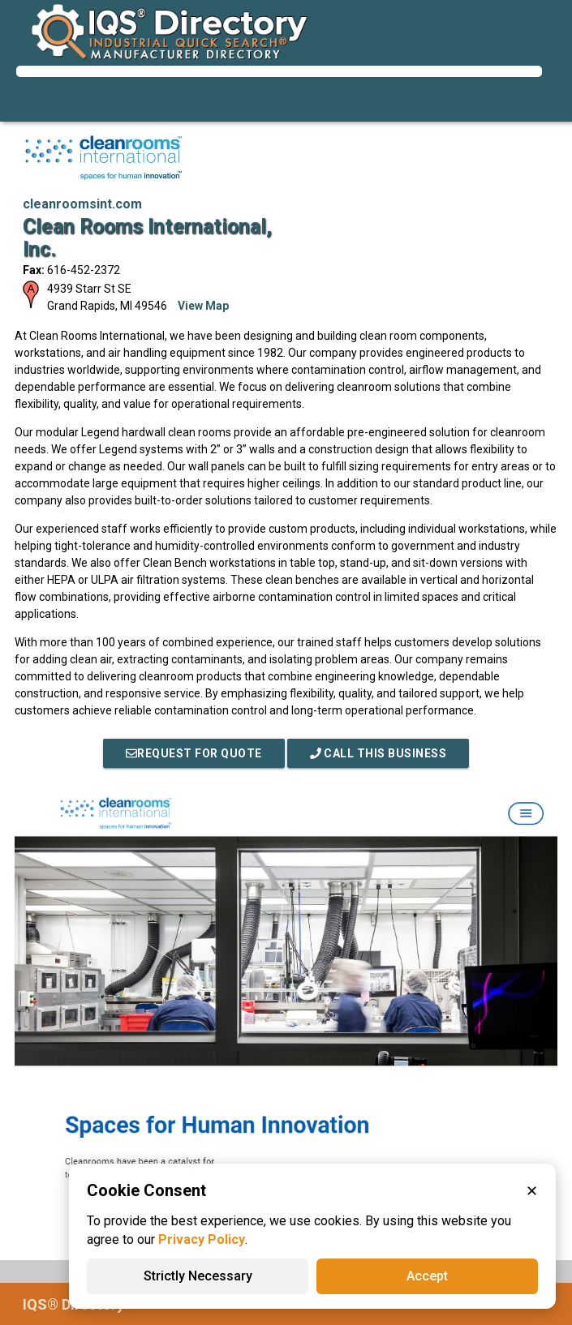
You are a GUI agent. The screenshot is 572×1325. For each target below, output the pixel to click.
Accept (427, 1276)
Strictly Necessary (198, 1276)
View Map (203, 305)
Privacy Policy (201, 1239)
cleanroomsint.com (82, 204)
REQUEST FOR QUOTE (194, 753)
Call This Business (378, 753)
